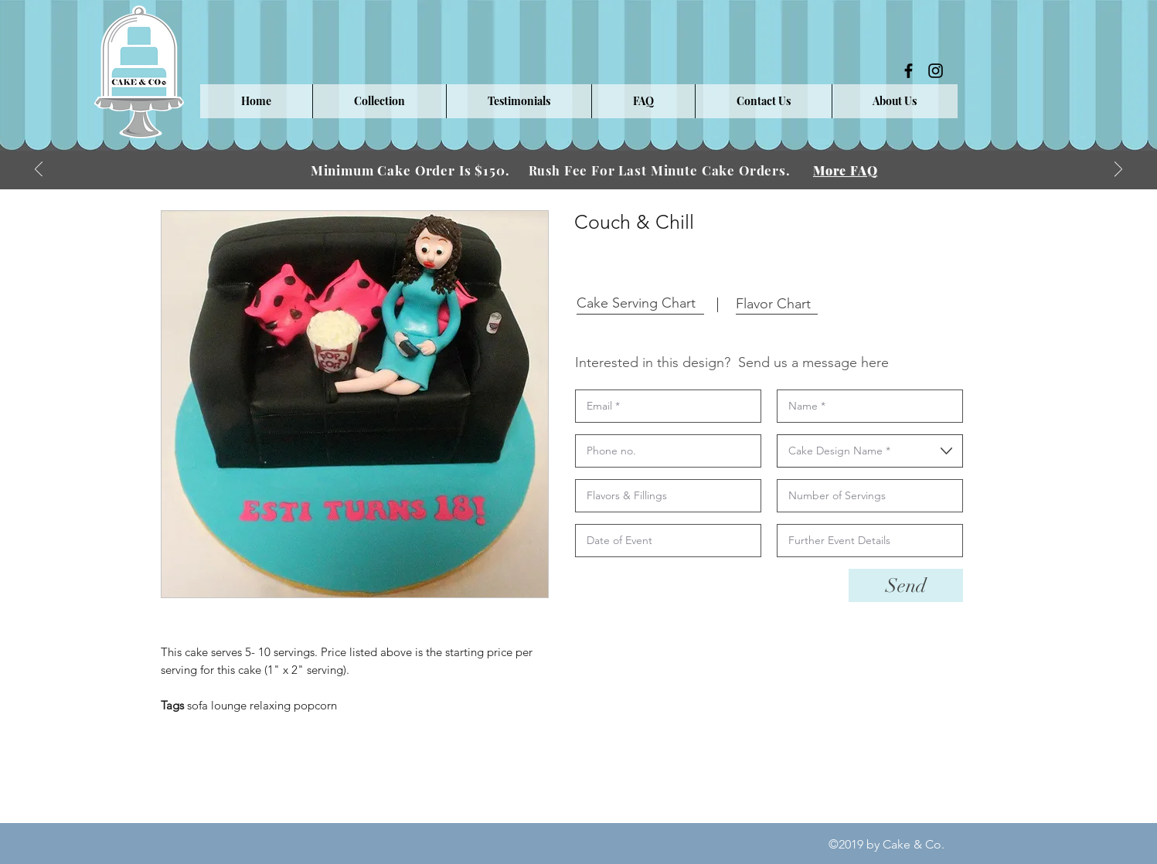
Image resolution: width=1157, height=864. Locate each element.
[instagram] (935, 70)
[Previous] (39, 170)
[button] (379, 101)
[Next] (1118, 170)
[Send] (906, 585)
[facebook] (908, 70)
